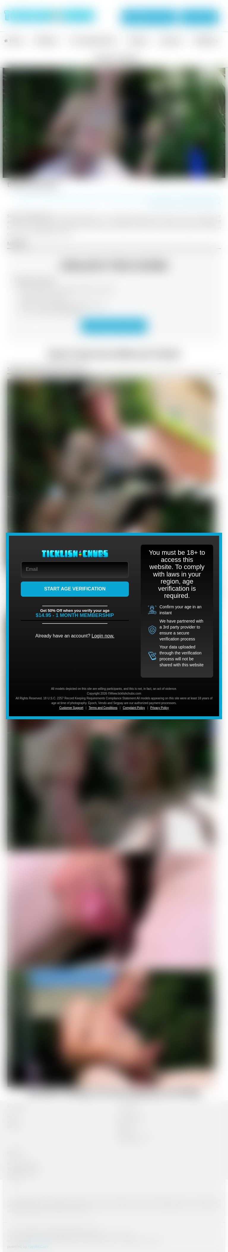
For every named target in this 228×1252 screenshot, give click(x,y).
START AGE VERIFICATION (75, 588)
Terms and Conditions (103, 707)
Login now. (103, 635)
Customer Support (71, 707)
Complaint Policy (134, 707)
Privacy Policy (159, 707)
